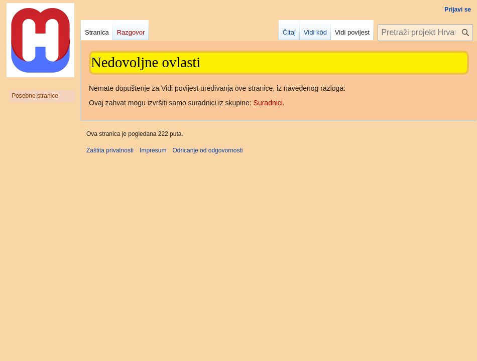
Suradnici (268, 103)
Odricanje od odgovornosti (207, 150)
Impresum (153, 150)
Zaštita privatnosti (110, 150)
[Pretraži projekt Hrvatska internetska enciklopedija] (425, 32)
